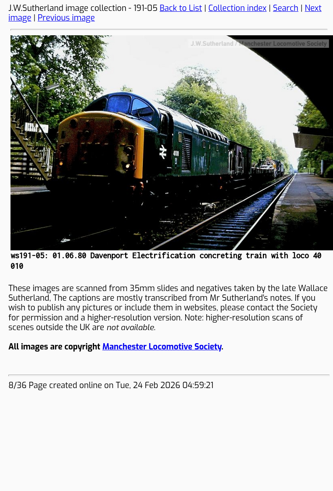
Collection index (237, 8)
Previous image (66, 18)
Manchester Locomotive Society (161, 346)
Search (286, 8)
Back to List (181, 8)
